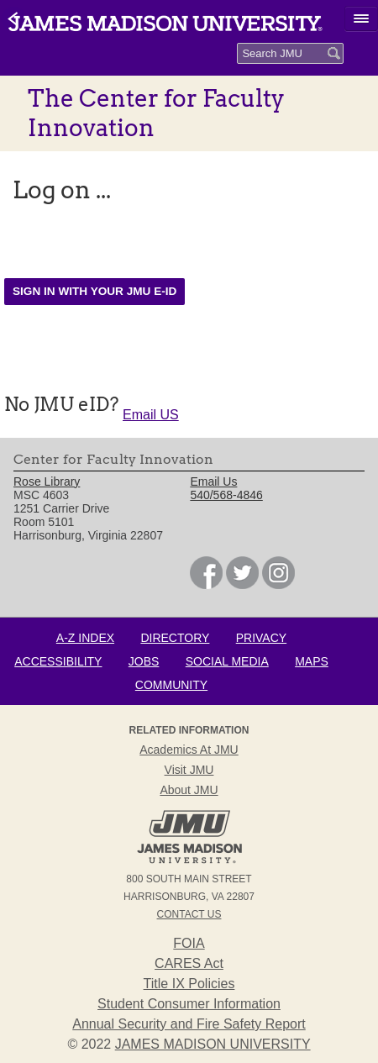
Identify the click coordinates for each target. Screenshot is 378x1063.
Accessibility (58, 661)
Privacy (261, 638)
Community (171, 685)
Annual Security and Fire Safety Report (188, 1024)
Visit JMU (189, 769)
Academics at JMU (188, 749)
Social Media (227, 661)
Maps (311, 661)
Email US (151, 415)
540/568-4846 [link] (226, 495)
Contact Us (189, 914)
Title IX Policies (189, 983)
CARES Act (189, 963)
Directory (174, 638)
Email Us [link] (213, 481)
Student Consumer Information (189, 1004)
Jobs (144, 661)
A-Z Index (85, 638)
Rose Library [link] (46, 481)
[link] (206, 585)
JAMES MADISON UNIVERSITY (213, 1044)
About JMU (189, 790)
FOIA (188, 943)
